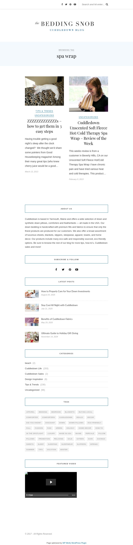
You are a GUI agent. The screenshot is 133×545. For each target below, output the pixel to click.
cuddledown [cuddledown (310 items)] (65, 417)
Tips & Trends (44, 111)
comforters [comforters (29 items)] (48, 417)
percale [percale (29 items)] (90, 433)
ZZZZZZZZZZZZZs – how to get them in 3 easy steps (44, 126)
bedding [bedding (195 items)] (43, 412)
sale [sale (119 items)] (70, 439)
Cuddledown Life (33, 368)
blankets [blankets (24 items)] (69, 412)
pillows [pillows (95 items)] (30, 439)
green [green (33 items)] (59, 428)
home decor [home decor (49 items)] (85, 428)
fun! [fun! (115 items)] (49, 428)
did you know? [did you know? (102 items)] (33, 423)
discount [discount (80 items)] (50, 423)
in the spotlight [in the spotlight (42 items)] (34, 433)
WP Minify (67, 543)
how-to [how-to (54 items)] (99, 428)
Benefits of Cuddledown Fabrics (57, 319)
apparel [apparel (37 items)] (30, 412)
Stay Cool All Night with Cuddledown (59, 305)
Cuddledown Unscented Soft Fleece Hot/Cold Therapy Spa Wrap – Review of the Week (88, 133)
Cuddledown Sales (34, 374)
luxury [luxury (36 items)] (51, 433)
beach (28, 363)
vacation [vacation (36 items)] (51, 449)
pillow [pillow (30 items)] (101, 433)
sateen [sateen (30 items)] (80, 439)
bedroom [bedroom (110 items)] (56, 412)
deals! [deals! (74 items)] (80, 417)
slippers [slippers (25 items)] (81, 444)
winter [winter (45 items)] (64, 449)
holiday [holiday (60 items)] (70, 428)
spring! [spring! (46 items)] (94, 444)
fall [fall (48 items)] (28, 428)
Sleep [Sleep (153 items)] (41, 444)
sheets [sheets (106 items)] (30, 444)
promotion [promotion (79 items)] (44, 439)
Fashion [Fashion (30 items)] (39, 428)
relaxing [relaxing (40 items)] (59, 439)
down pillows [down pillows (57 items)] (76, 423)
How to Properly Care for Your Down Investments (65, 291)
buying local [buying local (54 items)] (85, 412)
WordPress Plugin (79, 543)
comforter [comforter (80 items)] (32, 417)
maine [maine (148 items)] (79, 433)
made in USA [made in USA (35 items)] (65, 433)
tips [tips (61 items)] (41, 449)
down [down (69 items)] (62, 423)
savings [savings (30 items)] (101, 439)
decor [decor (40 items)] (90, 417)
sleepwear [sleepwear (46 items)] (67, 444)
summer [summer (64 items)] (30, 449)
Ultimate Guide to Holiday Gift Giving (59, 333)
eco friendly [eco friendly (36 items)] (94, 423)
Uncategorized (44, 115)
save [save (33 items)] (90, 439)
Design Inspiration (34, 379)
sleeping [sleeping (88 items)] (52, 444)
